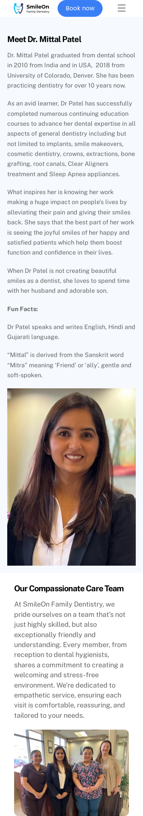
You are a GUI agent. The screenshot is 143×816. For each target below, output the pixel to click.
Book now (80, 8)
